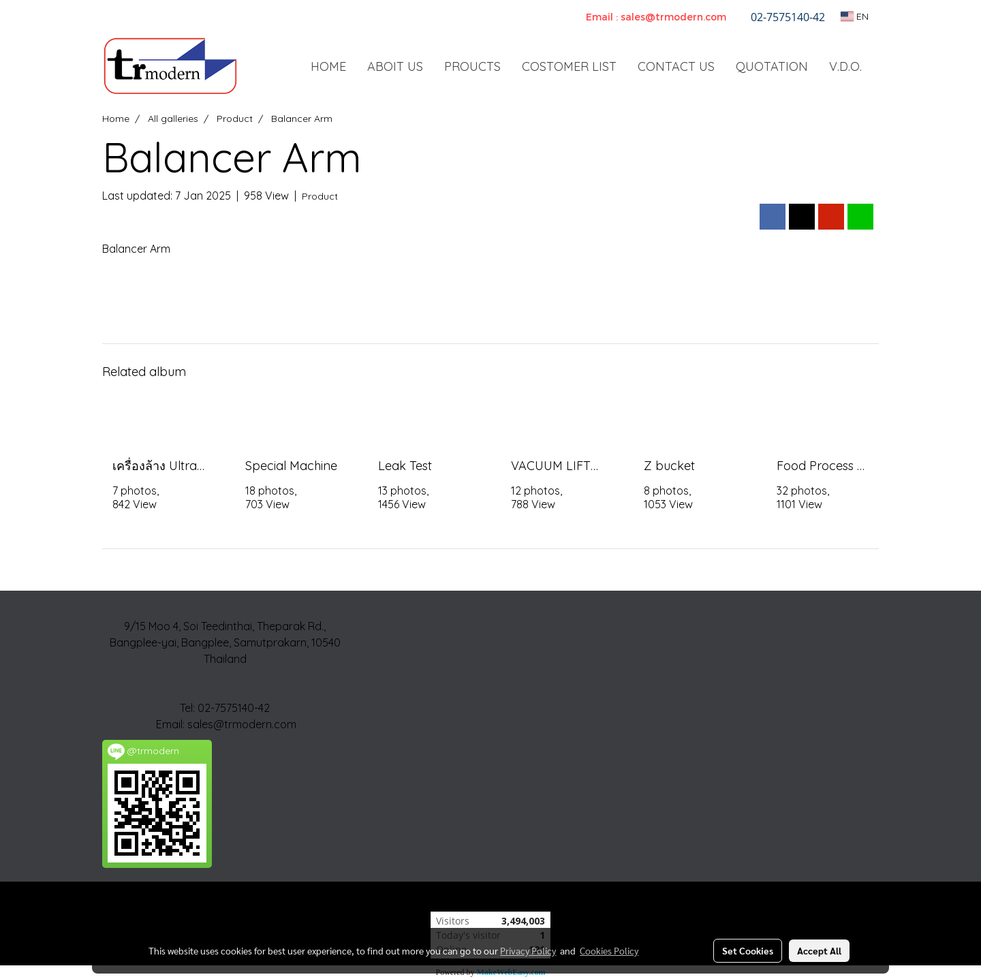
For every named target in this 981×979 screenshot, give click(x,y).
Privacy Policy (528, 950)
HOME (328, 66)
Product (320, 196)
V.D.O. (845, 66)
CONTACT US (676, 66)
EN (855, 16)
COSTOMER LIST (569, 66)
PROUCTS (472, 66)
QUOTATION (772, 66)
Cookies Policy (609, 950)
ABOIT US (395, 66)
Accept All (819, 950)
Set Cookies (747, 950)
